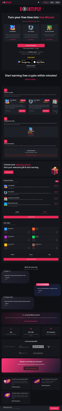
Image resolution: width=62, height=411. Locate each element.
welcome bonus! (23, 164)
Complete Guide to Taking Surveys (20, 393)
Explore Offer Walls (31, 259)
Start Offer (22, 110)
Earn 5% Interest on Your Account (49, 379)
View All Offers (31, 217)
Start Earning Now (31, 368)
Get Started (54, 408)
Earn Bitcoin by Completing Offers (20, 379)
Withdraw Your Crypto (31, 155)
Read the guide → (16, 387)
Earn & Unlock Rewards (31, 321)
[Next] (56, 112)
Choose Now (8, 172)
